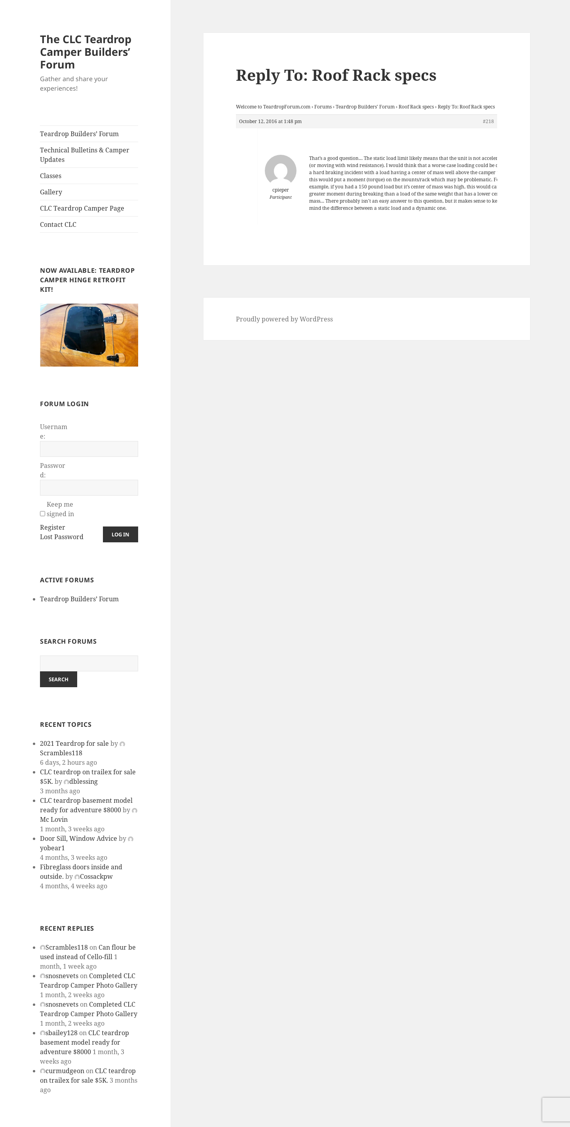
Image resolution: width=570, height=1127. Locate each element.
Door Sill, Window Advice (78, 838)
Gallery (51, 192)
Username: (53, 431)
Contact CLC (58, 224)
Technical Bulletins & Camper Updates (84, 155)
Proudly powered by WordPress (284, 319)
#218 (488, 121)
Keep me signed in (60, 509)
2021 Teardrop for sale (74, 743)
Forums (323, 106)
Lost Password (62, 536)
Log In (120, 534)
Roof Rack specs (416, 106)
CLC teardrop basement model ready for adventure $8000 (84, 1042)
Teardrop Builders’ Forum (79, 133)
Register (52, 527)
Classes (50, 175)
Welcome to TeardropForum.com (273, 106)
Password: (52, 470)
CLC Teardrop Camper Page (82, 208)
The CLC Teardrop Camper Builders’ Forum (85, 52)
